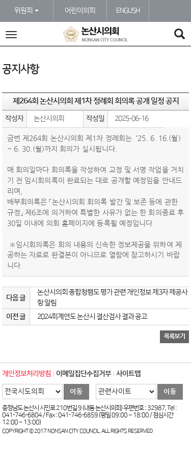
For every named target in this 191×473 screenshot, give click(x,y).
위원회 (26, 11)
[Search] (179, 35)
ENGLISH (128, 11)
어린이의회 (80, 11)
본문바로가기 (0, 0)
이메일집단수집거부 (83, 374)
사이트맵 (128, 374)
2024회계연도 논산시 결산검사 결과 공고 (92, 317)
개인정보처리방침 (26, 374)
